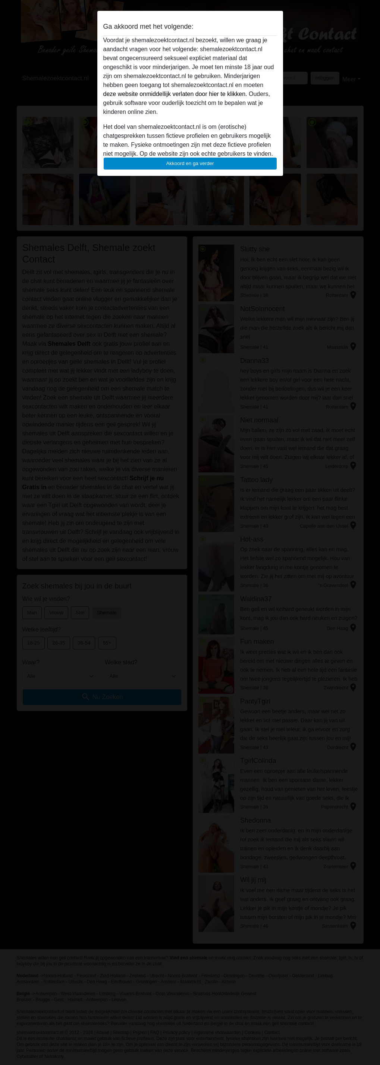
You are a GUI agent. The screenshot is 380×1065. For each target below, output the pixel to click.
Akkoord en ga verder (190, 163)
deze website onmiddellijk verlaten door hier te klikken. (175, 94)
